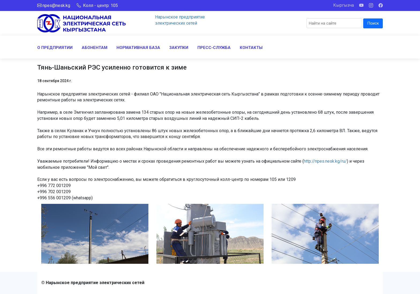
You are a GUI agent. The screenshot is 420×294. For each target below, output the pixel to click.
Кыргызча (343, 5)
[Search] (334, 23)
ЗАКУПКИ (178, 47)
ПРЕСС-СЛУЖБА (214, 47)
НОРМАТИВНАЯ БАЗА (138, 47)
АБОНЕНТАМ (94, 47)
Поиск (373, 23)
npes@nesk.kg (56, 5)
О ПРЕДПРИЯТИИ (55, 47)
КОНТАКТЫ (251, 47)
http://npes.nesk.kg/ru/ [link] (325, 161)
